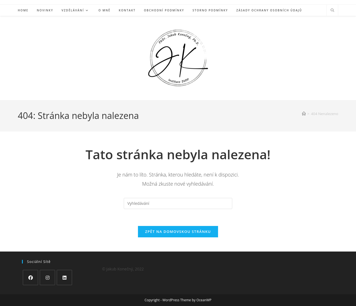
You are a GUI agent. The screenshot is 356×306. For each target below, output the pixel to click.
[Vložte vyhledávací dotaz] (178, 203)
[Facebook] (30, 277)
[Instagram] (47, 277)
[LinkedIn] (64, 277)
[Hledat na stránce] (332, 11)
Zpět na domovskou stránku (178, 231)
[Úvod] (304, 113)
